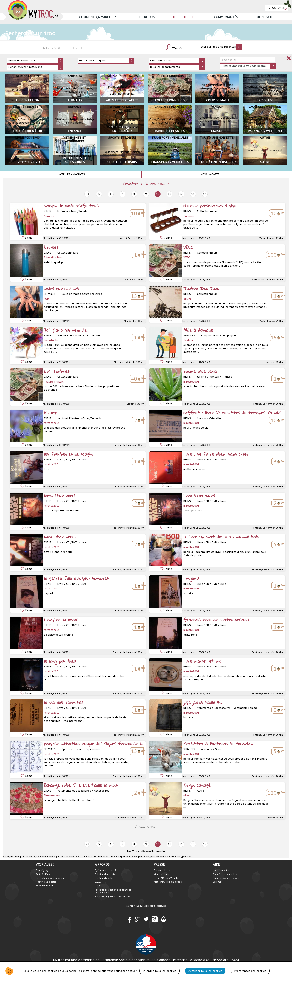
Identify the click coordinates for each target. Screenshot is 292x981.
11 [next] (169, 194)
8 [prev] (134, 194)
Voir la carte (210, 174)
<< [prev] (87, 194)
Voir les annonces (72, 174)
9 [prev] (146, 194)
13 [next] (193, 194)
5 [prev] (99, 194)
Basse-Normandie (153, 851)
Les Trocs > (134, 851)
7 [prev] (122, 194)
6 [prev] (111, 194)
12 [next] (181, 194)
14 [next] (204, 194)
